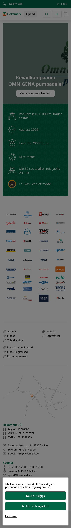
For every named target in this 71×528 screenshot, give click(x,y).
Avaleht (11, 331)
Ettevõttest (53, 335)
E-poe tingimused (17, 351)
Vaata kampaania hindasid (35, 93)
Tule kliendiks (15, 340)
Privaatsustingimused (20, 347)
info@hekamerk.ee (28, 453)
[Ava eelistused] (11, 516)
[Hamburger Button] (66, 14)
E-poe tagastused (17, 356)
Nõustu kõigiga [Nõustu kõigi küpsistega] (35, 496)
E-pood (30, 14)
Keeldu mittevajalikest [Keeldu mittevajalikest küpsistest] (36, 506)
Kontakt (51, 331)
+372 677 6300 (13, 4)
